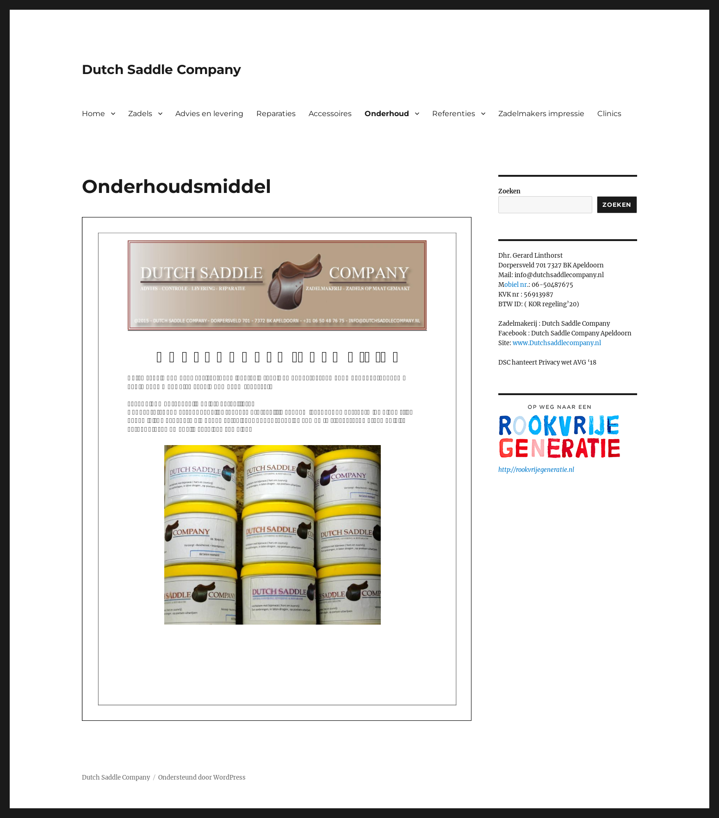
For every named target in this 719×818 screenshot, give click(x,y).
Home (93, 113)
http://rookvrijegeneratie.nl (536, 470)
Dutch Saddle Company (161, 69)
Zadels (140, 113)
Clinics (609, 113)
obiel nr (515, 285)
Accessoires (330, 113)
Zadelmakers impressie (541, 113)
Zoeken (509, 191)
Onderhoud (387, 113)
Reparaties (276, 113)
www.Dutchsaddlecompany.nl (557, 343)
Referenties (453, 113)
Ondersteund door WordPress (202, 777)
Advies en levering (209, 113)
